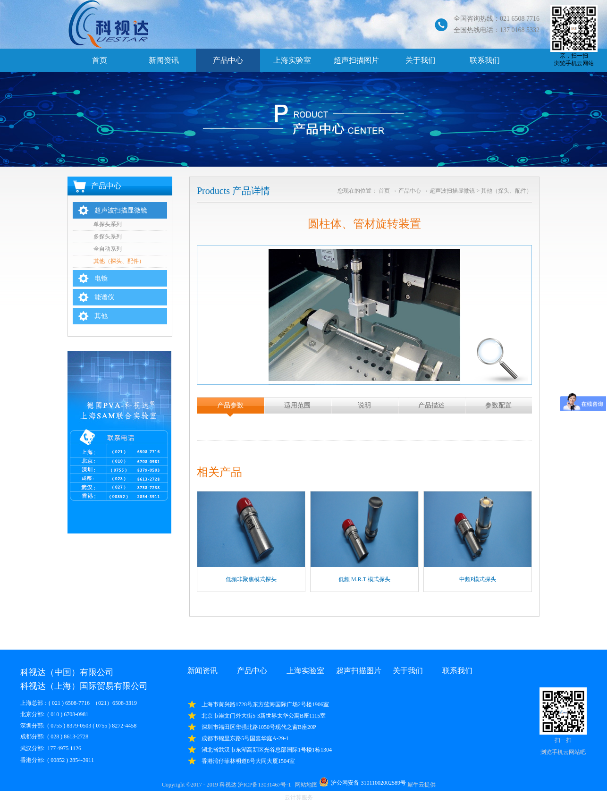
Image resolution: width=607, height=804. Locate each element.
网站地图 (305, 784)
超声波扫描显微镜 (452, 190)
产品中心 (409, 190)
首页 (99, 60)
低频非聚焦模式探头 (251, 579)
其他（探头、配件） (506, 190)
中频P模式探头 (478, 579)
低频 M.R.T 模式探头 (364, 579)
